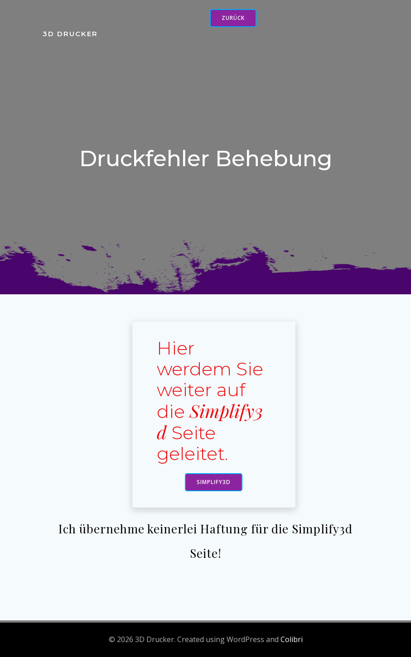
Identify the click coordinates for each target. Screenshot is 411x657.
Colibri (291, 639)
